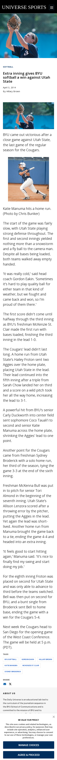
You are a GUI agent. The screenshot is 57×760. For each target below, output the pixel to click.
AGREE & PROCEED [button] (29, 755)
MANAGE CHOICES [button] (28, 745)
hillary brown (45, 659)
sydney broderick (13, 671)
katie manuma (11, 665)
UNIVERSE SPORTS (24, 7)
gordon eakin (28, 659)
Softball (8, 67)
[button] (54, 716)
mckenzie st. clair (31, 665)
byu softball (11, 659)
